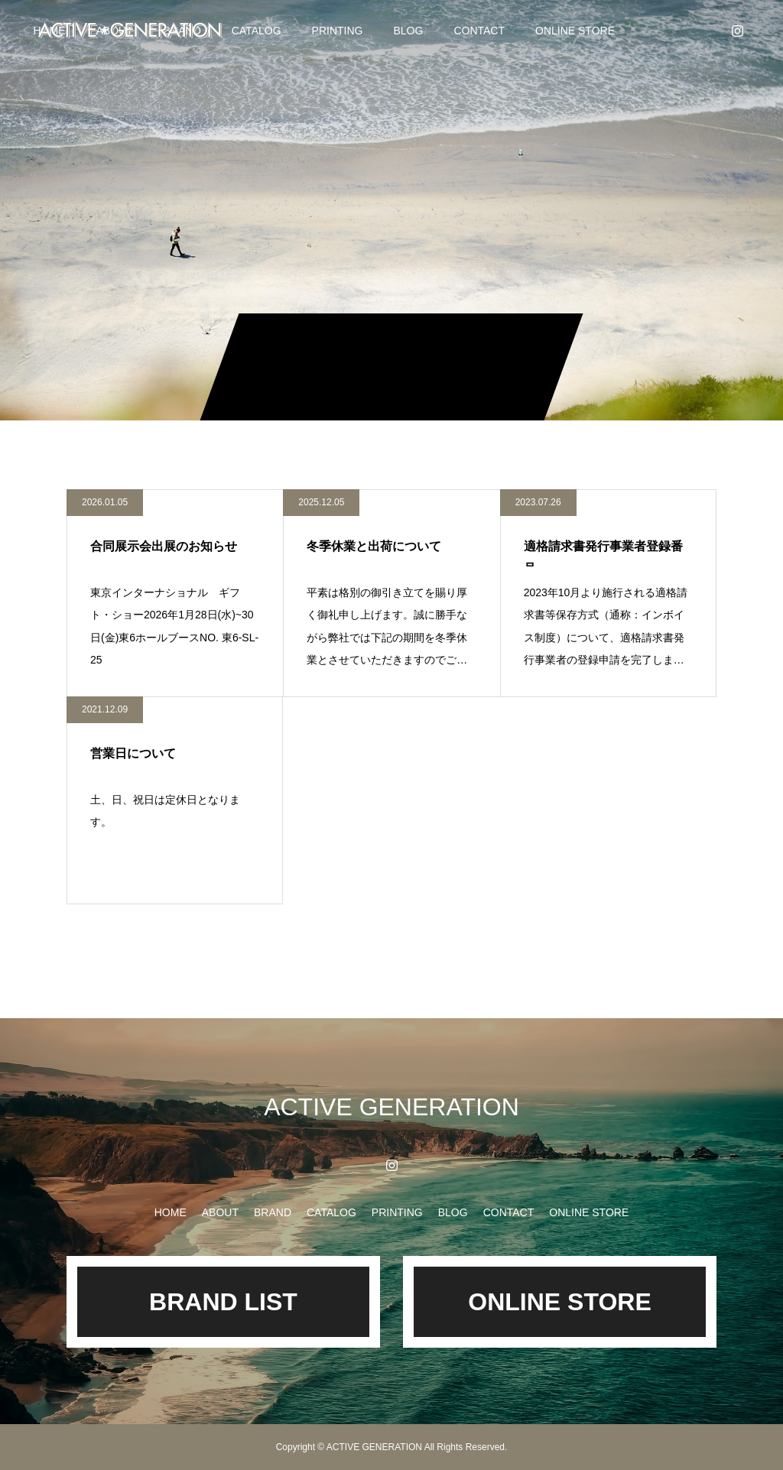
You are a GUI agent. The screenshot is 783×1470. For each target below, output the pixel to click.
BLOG (408, 30)
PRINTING (337, 30)
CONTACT (479, 30)
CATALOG (256, 30)
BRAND (272, 1212)
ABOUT (220, 1212)
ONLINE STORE (575, 30)
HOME (170, 1212)
